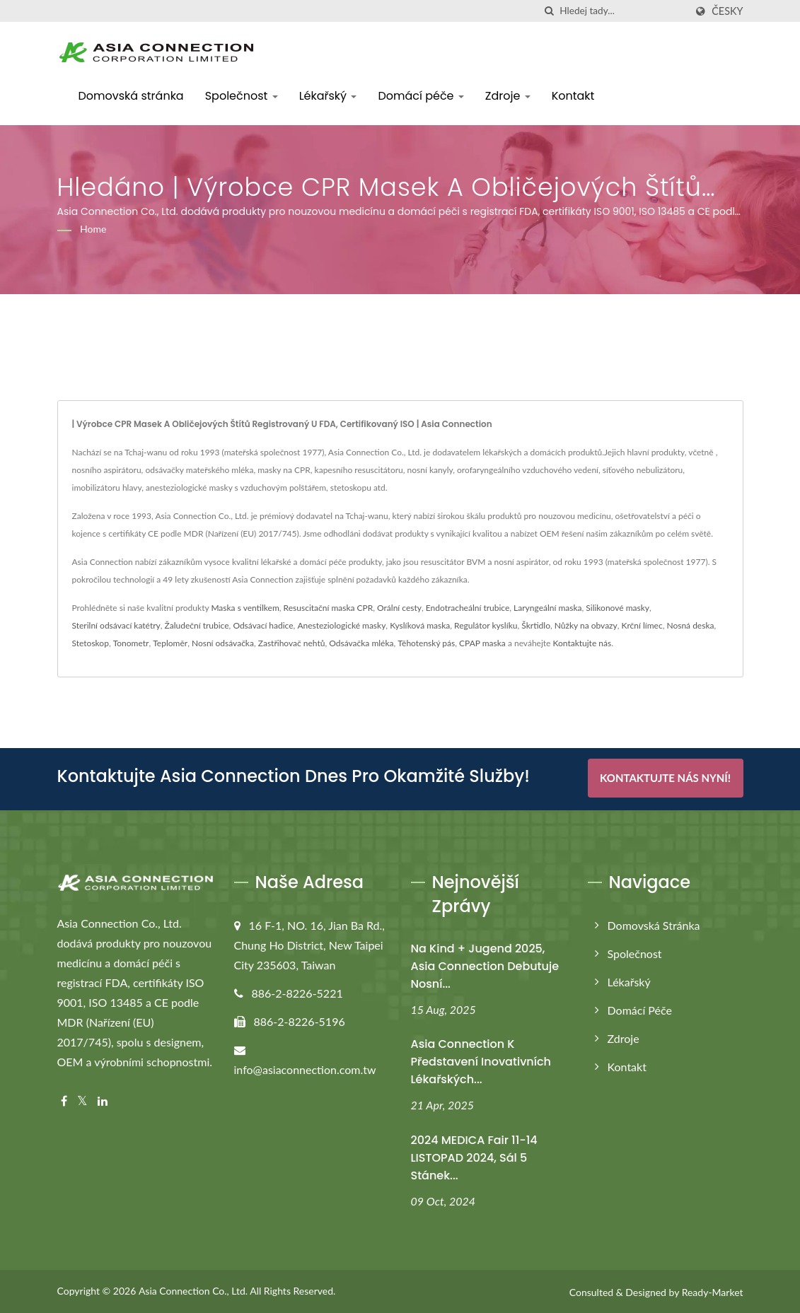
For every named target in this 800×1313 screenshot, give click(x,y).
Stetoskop (90, 643)
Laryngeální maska (547, 607)
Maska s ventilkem (245, 607)
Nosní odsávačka (223, 643)
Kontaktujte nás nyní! (665, 777)
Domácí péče (420, 96)
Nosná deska (690, 625)
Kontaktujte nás (581, 643)
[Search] (622, 11)
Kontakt (573, 96)
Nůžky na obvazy (586, 625)
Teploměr (170, 643)
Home (93, 229)
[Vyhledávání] (549, 11)
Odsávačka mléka (361, 643)
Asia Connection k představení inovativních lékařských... (481, 1060)
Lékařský (328, 96)
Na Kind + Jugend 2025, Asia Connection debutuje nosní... (485, 964)
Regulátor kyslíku (485, 625)
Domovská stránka (131, 96)
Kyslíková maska (420, 625)
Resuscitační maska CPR (328, 607)
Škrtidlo (535, 625)
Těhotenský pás (426, 643)
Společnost (241, 96)
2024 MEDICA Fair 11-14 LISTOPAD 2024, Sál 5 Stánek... (474, 1156)
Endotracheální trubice (468, 607)
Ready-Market (712, 1291)
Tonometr (131, 643)
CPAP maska (482, 643)
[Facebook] (64, 1100)
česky (727, 11)
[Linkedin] (103, 1100)
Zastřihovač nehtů (291, 643)
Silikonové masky (617, 607)
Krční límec (642, 625)
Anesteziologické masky (341, 625)
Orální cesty (399, 607)
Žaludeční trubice (197, 625)
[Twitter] (82, 1100)
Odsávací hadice (263, 625)
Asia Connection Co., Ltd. (193, 1289)
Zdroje (508, 96)
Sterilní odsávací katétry (116, 625)
